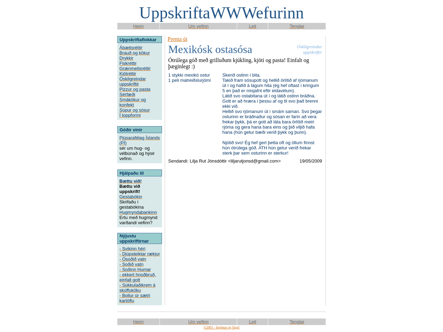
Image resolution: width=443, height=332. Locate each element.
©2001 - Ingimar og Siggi (221, 327)
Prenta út (177, 39)
